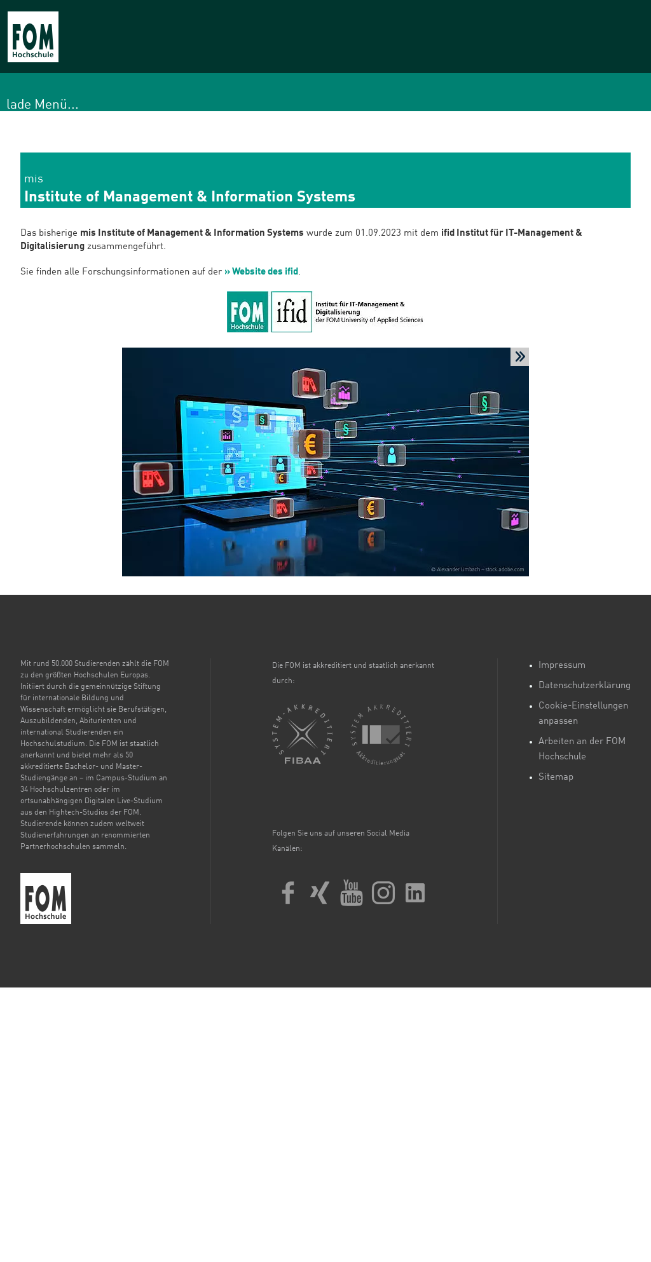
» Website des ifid (261, 272)
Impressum (562, 665)
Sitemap (555, 777)
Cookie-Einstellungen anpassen (583, 714)
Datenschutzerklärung (584, 686)
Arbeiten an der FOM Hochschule (582, 749)
